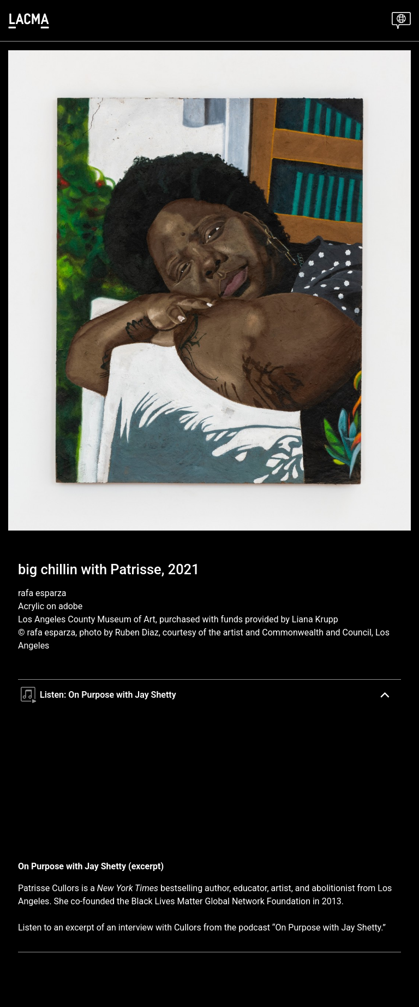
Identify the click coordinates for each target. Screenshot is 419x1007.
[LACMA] (28, 20)
